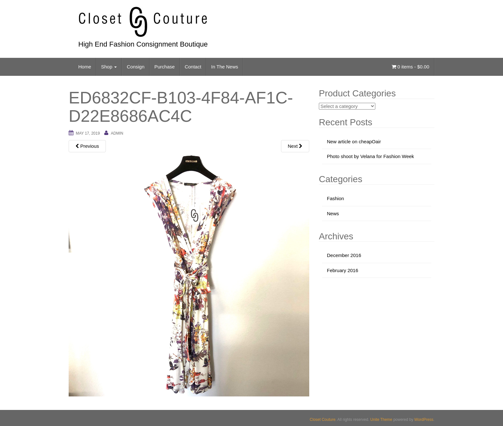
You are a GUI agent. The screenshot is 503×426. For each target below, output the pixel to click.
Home (84, 66)
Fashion (335, 198)
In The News (224, 66)
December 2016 (344, 255)
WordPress (423, 419)
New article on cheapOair (354, 141)
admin (117, 133)
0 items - (410, 66)
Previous (87, 146)
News (333, 213)
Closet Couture (323, 419)
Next (295, 146)
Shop (109, 66)
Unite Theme (381, 419)
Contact (193, 66)
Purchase (164, 66)
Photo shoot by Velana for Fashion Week (370, 156)
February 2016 (342, 270)
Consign (135, 66)
